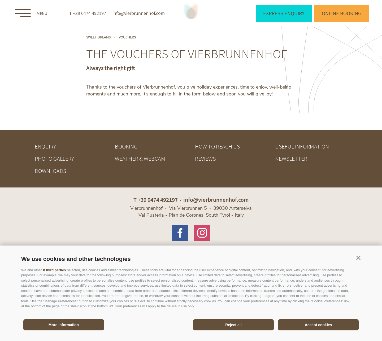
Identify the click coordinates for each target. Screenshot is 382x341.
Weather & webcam (140, 158)
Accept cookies (318, 325)
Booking (126, 146)
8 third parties (54, 270)
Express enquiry (284, 13)
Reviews (205, 158)
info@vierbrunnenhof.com (138, 13)
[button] (358, 258)
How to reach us (217, 146)
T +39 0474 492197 (87, 13)
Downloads (50, 170)
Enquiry (45, 146)
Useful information (302, 146)
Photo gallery (54, 158)
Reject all (233, 325)
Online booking (341, 13)
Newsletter (291, 158)
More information (64, 325)
